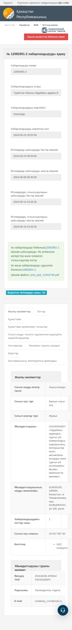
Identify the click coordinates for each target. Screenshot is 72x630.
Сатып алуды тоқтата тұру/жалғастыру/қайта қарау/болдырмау (35, 336)
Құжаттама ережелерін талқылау (27, 326)
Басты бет (10, 25)
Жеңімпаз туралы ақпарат (44, 345)
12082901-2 (29, 269)
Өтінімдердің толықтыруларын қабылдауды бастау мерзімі (29, 194)
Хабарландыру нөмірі (23, 65)
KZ (60, 3)
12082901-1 (52, 247)
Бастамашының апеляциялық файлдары (32, 360)
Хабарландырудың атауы (26, 86)
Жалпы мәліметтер (19, 311)
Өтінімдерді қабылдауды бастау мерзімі (34, 149)
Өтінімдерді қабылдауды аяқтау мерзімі (34, 171)
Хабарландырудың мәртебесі (28, 107)
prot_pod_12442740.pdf (45, 274)
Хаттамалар (15, 345)
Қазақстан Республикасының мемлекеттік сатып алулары (32, 16)
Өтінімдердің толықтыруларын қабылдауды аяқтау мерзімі (29, 218)
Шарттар (13, 353)
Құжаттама (14, 319)
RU (67, 3)
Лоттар (41, 311)
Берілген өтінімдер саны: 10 (26, 292)
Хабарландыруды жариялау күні (30, 128)
